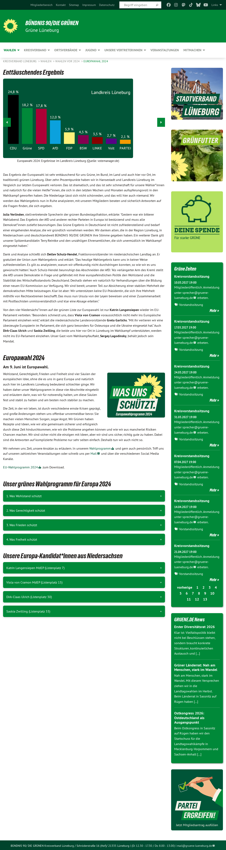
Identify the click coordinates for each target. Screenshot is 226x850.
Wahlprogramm (100, 448)
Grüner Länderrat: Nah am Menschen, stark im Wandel (195, 666)
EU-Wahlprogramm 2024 (20, 467)
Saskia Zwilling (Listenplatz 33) (28, 611)
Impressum (89, 5)
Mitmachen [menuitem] (192, 50)
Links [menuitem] (214, 5)
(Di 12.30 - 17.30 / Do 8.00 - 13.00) (153, 844)
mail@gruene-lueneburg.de (194, 844)
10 (212, 592)
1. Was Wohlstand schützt (24, 496)
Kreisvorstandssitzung (191, 276)
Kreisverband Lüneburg (20, 61)
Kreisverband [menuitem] (35, 50)
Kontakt (61, 5)
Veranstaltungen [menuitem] (164, 50)
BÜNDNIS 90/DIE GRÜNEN (53, 23)
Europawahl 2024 (96, 61)
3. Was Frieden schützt (21, 525)
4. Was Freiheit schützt (21, 539)
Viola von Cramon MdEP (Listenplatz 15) (34, 582)
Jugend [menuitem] (90, 50)
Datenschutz (106, 5)
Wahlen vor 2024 (67, 61)
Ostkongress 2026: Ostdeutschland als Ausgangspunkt (189, 717)
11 (189, 598)
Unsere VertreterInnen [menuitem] (123, 50)
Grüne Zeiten (185, 269)
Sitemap (74, 5)
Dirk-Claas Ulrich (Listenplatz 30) (29, 597)
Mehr (213, 310)
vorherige (184, 586)
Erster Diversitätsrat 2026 (194, 625)
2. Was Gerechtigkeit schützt (25, 510)
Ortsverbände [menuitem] (65, 50)
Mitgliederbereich (42, 5)
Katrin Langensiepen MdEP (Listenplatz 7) (35, 568)
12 (197, 598)
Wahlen (46, 61)
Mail (93, 453)
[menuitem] (42, 5)
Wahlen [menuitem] (10, 50)
